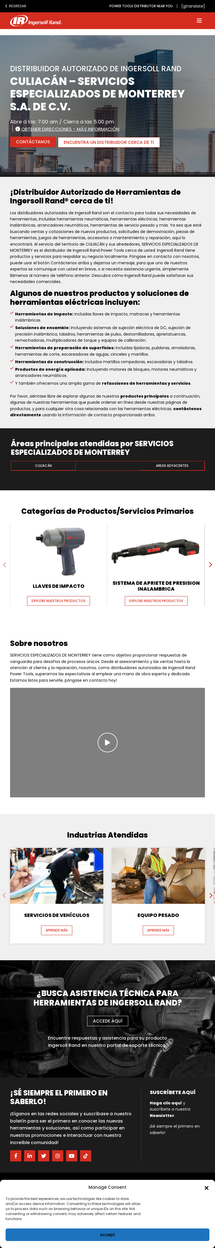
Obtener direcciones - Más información (71, 129)
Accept (107, 1235)
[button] (206, 1187)
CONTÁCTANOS (33, 142)
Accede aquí (107, 1020)
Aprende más (57, 929)
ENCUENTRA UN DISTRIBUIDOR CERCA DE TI (112, 142)
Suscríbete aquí (173, 1091)
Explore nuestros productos (58, 600)
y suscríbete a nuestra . (170, 1109)
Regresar (15, 6)
